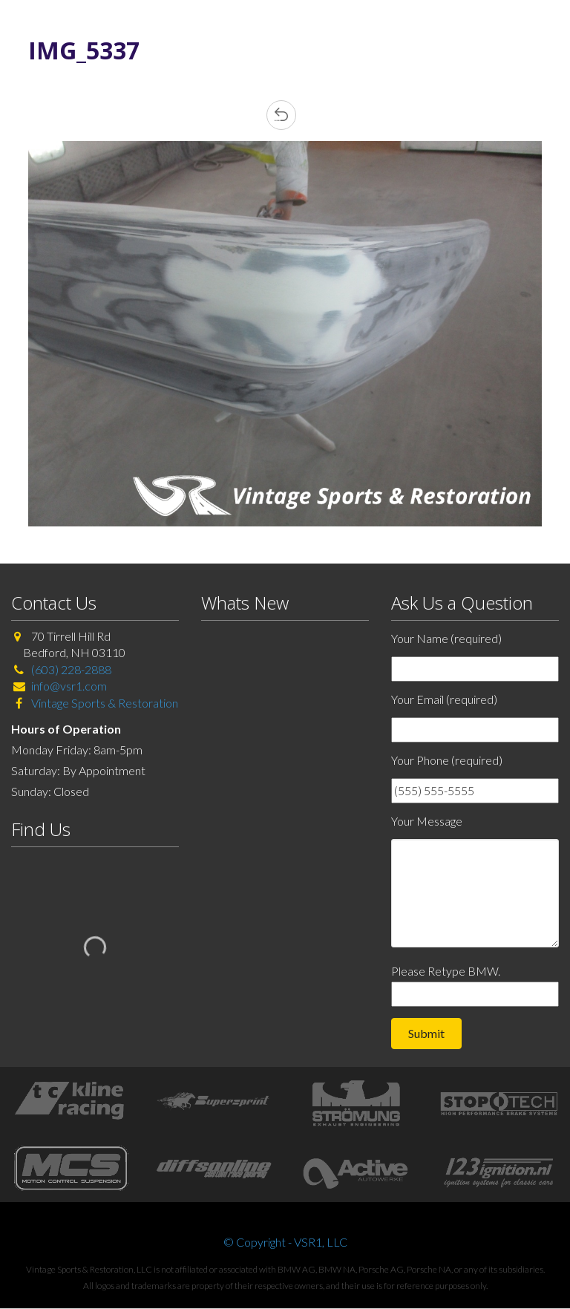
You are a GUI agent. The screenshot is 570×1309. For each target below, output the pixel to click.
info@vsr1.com (69, 686)
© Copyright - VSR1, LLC (285, 1242)
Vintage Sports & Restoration (103, 703)
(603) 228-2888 (71, 669)
